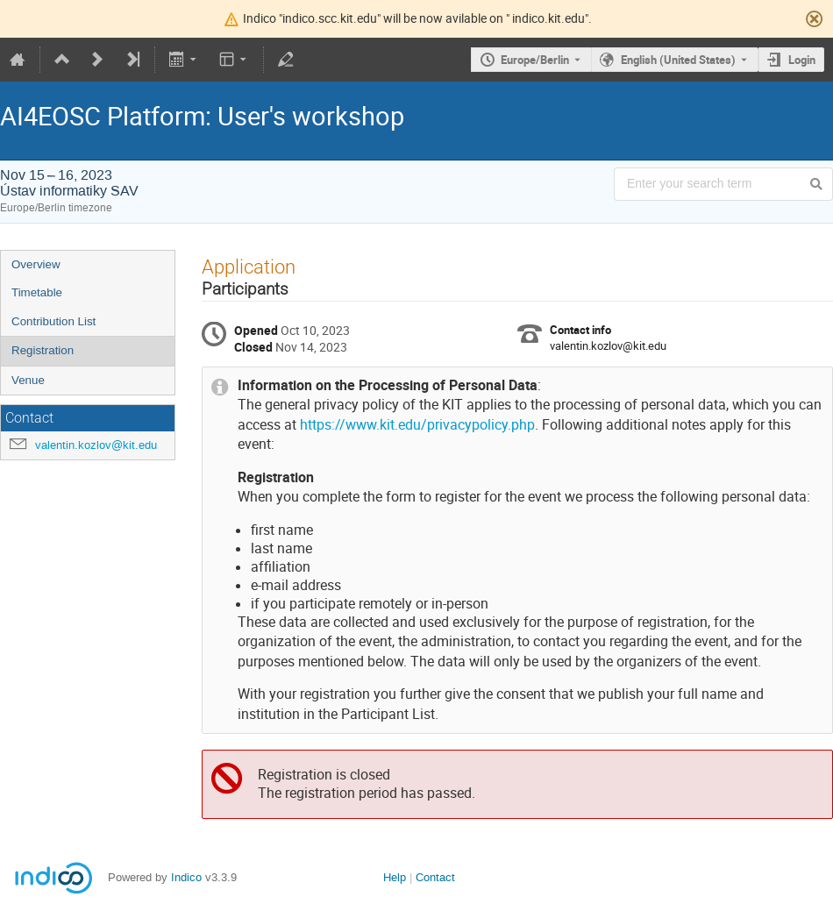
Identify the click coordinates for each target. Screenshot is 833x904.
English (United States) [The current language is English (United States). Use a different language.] (678, 60)
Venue (28, 380)
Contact (435, 877)
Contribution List (53, 321)
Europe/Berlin (535, 60)
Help (394, 877)
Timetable (36, 292)
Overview (36, 264)
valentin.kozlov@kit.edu (96, 445)
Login (801, 60)
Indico (186, 877)
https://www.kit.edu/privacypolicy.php (417, 425)
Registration (42, 350)
